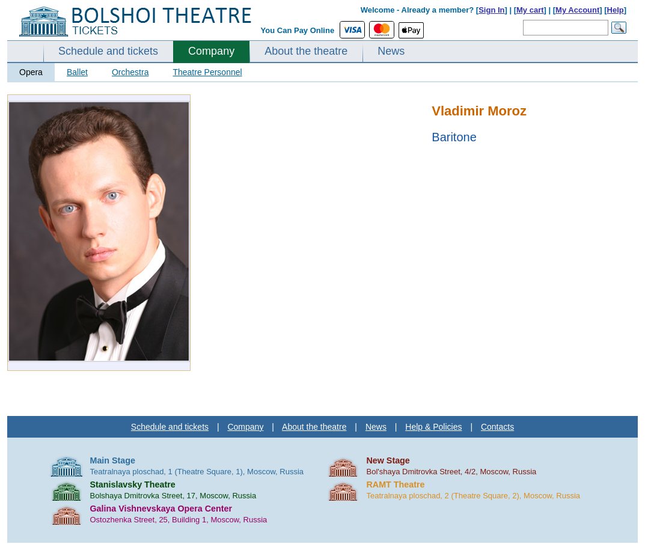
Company (211, 51)
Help (615, 9)
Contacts (497, 427)
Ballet (77, 72)
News (391, 51)
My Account (577, 9)
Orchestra (130, 72)
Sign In (491, 9)
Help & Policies (433, 427)
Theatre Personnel (207, 72)
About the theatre (305, 51)
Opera (31, 72)
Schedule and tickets (108, 51)
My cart (530, 9)
